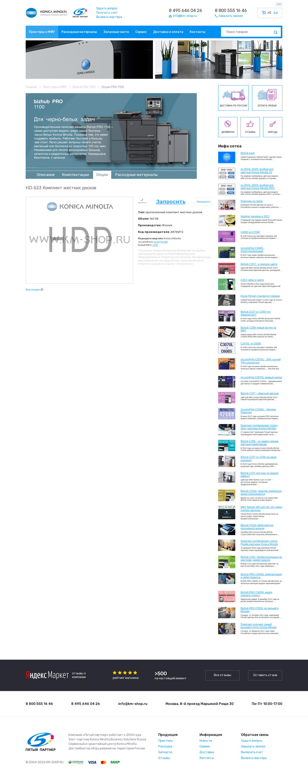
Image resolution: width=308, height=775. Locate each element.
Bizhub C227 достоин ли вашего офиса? (259, 475)
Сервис (141, 32)
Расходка (165, 746)
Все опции (33, 289)
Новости (206, 741)
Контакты (197, 32)
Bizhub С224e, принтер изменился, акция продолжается (261, 493)
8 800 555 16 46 (231, 10)
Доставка (207, 752)
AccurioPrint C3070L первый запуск (261, 377)
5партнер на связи (252, 201)
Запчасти (165, 752)
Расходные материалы (79, 32)
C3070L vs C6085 (251, 343)
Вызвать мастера (109, 17)
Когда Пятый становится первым (260, 296)
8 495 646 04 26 (185, 10)
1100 (155, 245)
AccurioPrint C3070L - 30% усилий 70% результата (261, 361)
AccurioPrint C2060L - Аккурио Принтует (258, 411)
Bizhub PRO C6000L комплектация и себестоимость (261, 576)
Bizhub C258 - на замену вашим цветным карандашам (259, 443)
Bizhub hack (248, 153)
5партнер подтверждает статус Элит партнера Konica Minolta (259, 427)
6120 (156, 241)
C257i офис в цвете (252, 280)
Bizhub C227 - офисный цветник (259, 393)
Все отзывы (222, 675)
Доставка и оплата (168, 32)
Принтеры (165, 741)
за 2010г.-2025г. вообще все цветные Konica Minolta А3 (257, 171)
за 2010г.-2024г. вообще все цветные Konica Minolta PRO (257, 187)
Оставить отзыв (265, 675)
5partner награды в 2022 (255, 216)
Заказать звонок (253, 746)
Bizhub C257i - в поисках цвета (259, 264)
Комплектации (75, 174)
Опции (102, 174)
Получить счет (107, 13)
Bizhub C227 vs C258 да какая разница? (258, 459)
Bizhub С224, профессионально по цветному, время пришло (261, 559)
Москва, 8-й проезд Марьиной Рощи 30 (200, 704)
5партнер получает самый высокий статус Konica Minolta (258, 626)
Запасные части (116, 32)
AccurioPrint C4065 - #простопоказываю (252, 250)
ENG (279, 4)
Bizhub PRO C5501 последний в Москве (259, 610)
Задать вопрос (107, 8)
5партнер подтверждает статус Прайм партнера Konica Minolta (259, 543)
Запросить (170, 201)
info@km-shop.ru (132, 704)
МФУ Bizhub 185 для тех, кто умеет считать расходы (261, 509)
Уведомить (203, 201)
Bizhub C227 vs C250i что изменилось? (256, 313)
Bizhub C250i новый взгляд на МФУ (258, 329)
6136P (164, 241)
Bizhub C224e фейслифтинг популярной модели (257, 527)
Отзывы (164, 758)
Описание (46, 174)
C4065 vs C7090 (250, 232)
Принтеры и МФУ (42, 32)
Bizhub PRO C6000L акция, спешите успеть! (257, 594)
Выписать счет (252, 752)
